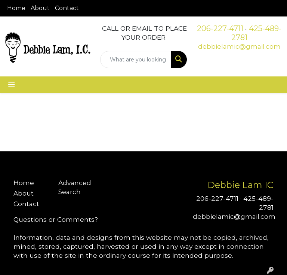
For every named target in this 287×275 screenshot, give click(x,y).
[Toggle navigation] (11, 84)
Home (16, 8)
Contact (67, 8)
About (40, 8)
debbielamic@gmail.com (239, 46)
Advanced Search (74, 187)
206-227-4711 (220, 28)
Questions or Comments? (55, 219)
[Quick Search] (135, 59)
